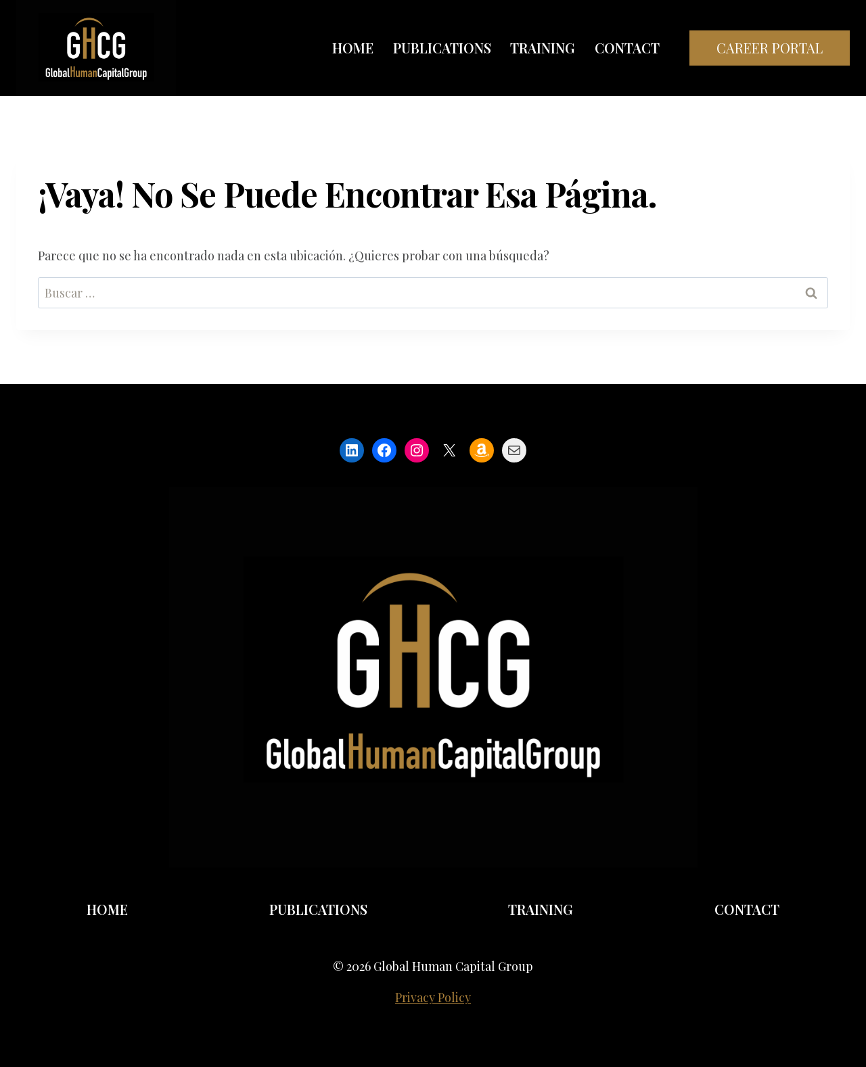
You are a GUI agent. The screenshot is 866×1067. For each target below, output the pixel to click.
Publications (442, 48)
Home (352, 48)
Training (542, 48)
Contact (627, 48)
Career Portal (769, 48)
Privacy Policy (433, 997)
